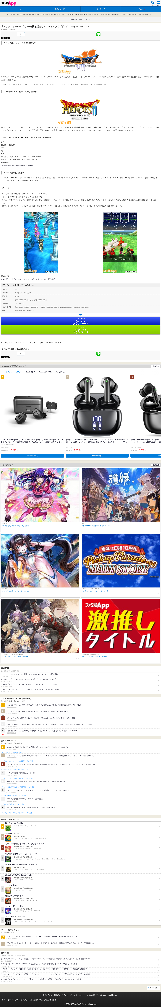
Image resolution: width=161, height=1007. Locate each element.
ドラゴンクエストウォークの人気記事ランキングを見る (18, 761)
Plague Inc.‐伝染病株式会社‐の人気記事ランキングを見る (18, 787)
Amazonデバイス (45, 372)
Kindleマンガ (30, 372)
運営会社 (65, 995)
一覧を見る (155, 366)
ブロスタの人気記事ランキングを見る (13, 804)
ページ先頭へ (154, 988)
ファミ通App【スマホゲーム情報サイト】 (20, 14)
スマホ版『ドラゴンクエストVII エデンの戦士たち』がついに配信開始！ (29, 279)
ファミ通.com (101, 995)
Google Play (80, 330)
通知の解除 (91, 995)
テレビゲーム (60, 372)
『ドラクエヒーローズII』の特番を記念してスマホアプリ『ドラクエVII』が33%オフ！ (122, 14)
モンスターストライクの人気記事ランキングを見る (17, 813)
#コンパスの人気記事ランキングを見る (13, 752)
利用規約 (57, 995)
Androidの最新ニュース (58, 14)
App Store (80, 321)
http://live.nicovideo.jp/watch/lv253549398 (17, 165)
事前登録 (74, 19)
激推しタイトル (84, 19)
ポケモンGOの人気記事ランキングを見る (14, 795)
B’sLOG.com (112, 995)
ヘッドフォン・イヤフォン (12, 372)
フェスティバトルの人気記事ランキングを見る (15, 769)
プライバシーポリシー (78, 995)
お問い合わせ (48, 995)
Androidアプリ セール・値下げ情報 (79, 14)
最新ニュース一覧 (42, 14)
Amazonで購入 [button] (32, 456)
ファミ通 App (8, 3)
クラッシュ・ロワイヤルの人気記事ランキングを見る (17, 778)
